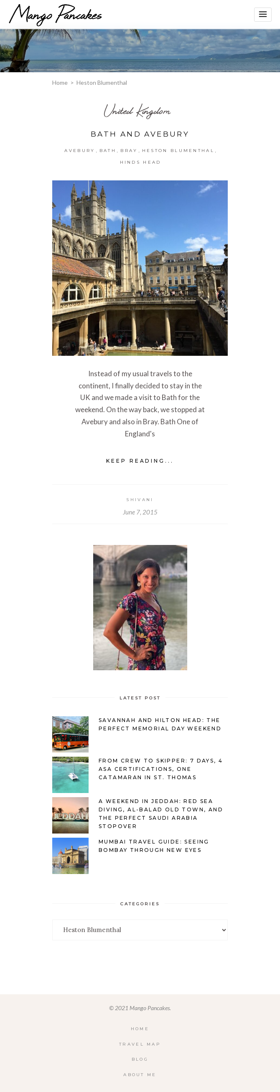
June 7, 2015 (140, 512)
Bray (128, 150)
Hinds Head (140, 162)
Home (60, 82)
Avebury (79, 150)
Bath (107, 150)
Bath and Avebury (140, 134)
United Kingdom (137, 110)
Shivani (139, 499)
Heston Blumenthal (178, 150)
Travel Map (140, 1044)
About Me (139, 1074)
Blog (140, 1059)
